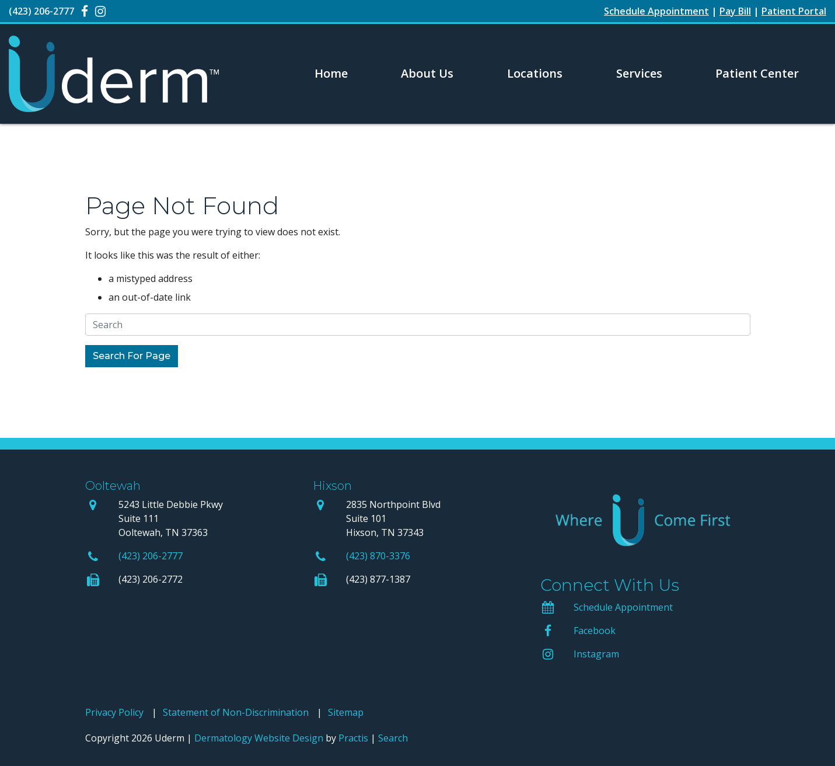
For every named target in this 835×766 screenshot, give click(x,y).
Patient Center (757, 73)
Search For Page (131, 355)
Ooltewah (113, 486)
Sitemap (346, 712)
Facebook (595, 630)
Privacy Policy (114, 712)
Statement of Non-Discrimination (236, 712)
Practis (353, 738)
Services (639, 73)
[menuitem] (331, 73)
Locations (535, 73)
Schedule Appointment (623, 607)
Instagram (596, 653)
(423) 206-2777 (150, 555)
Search (393, 738)
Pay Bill (735, 11)
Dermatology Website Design (258, 738)
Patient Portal (793, 11)
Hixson (332, 486)
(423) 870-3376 (378, 555)
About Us (427, 73)
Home (331, 73)
